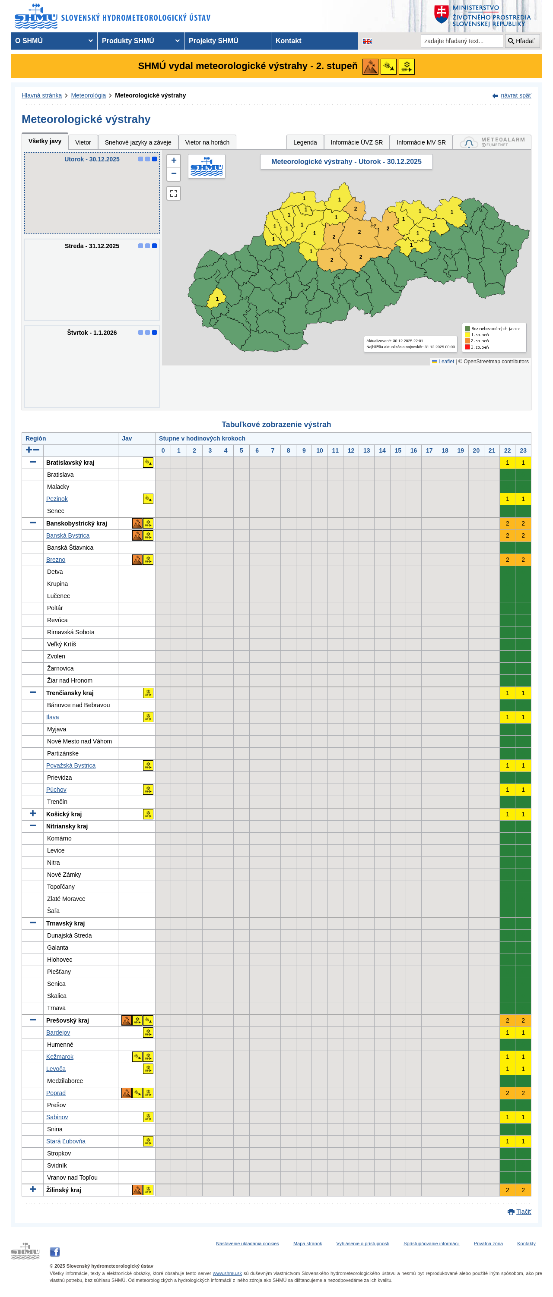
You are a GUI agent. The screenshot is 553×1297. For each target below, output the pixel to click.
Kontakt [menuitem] (289, 40)
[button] (173, 161)
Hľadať (525, 41)
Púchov (56, 789)
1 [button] (217, 299)
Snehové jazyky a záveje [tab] (138, 142)
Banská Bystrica (67, 535)
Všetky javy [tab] (45, 141)
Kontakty (526, 1243)
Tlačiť (523, 1211)
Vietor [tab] (83, 142)
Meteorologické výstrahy (150, 95)
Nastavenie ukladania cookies (247, 1243)
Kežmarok (59, 1056)
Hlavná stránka (42, 95)
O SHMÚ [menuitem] (29, 40)
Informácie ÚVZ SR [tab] (357, 142)
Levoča (56, 1068)
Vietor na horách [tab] (207, 142)
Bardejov (58, 1032)
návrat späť (516, 95)
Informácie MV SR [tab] (421, 142)
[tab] (492, 142)
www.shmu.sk (227, 1273)
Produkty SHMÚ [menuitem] (128, 40)
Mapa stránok (307, 1243)
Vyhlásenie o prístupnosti (363, 1243)
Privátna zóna (488, 1243)
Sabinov (57, 1117)
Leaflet (443, 362)
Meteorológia (88, 95)
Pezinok (57, 498)
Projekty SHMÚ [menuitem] (213, 40)
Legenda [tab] (305, 142)
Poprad (56, 1092)
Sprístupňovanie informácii (432, 1243)
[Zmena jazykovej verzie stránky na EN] (367, 41)
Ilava (52, 717)
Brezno (55, 559)
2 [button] (359, 232)
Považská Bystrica (70, 765)
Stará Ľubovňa (66, 1141)
